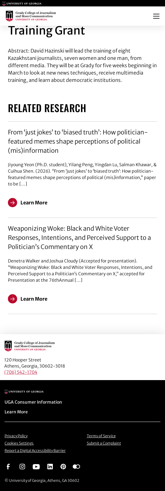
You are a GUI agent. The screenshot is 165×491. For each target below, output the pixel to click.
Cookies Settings (19, 443)
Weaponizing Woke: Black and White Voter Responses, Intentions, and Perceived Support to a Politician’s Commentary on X (79, 238)
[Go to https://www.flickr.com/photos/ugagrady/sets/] (76, 466)
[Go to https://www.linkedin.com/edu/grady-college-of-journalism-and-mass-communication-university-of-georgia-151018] (50, 466)
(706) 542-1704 (20, 372)
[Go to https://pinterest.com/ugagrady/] (63, 466)
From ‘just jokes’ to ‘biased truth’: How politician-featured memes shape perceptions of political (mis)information (78, 141)
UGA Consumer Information (33, 402)
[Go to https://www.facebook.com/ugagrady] (8, 466)
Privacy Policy (16, 436)
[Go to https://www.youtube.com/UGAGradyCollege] (36, 466)
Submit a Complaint (104, 443)
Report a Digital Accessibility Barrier (35, 450)
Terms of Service (101, 436)
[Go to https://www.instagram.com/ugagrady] (22, 466)
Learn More (16, 412)
